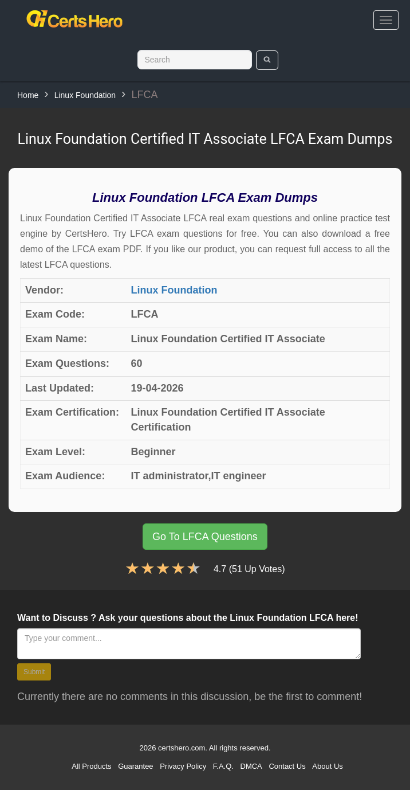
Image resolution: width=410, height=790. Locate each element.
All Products (91, 766)
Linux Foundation (85, 95)
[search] (267, 60)
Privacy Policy (183, 766)
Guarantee (135, 766)
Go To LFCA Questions (205, 536)
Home (27, 95)
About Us (327, 766)
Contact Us (287, 766)
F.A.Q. (223, 766)
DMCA (251, 766)
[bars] (386, 20)
